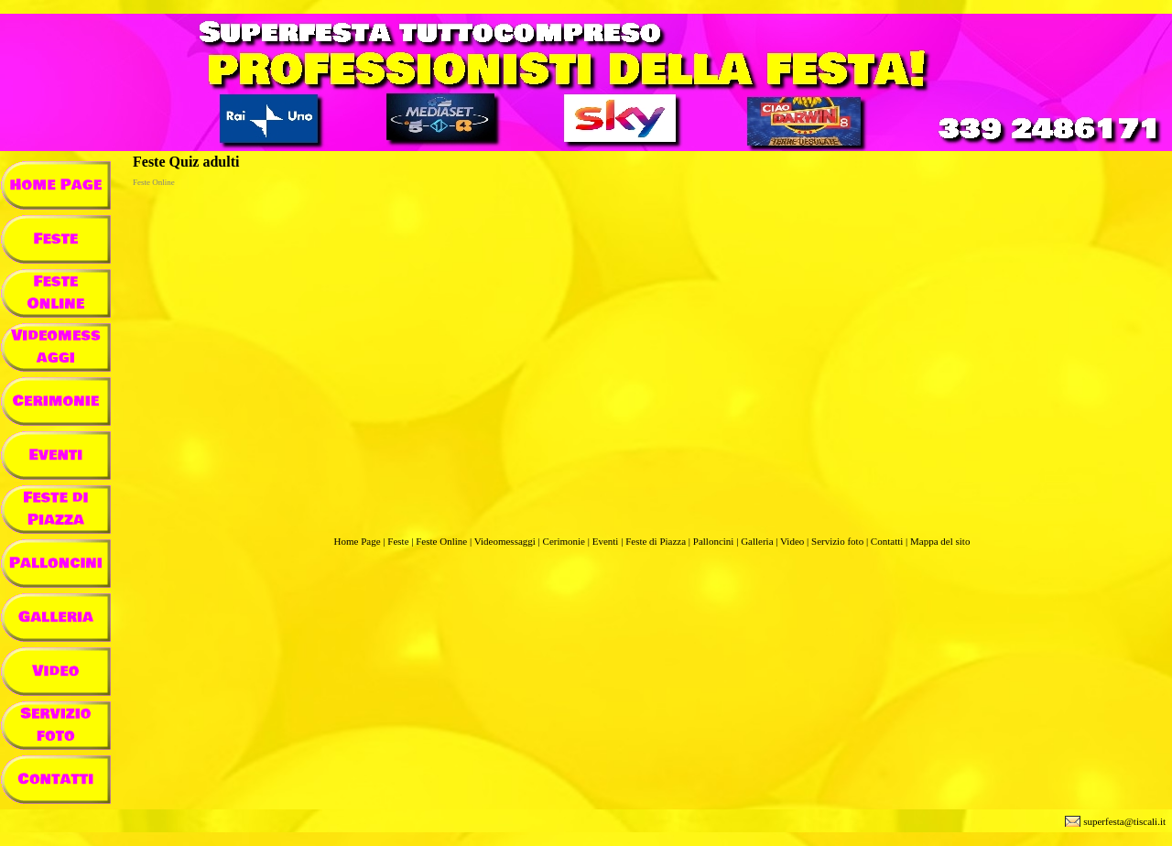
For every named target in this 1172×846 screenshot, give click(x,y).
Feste (397, 541)
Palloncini (713, 541)
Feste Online (441, 541)
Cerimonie (564, 541)
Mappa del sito (940, 541)
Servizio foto (837, 541)
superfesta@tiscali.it (1124, 821)
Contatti (887, 541)
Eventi (605, 541)
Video (792, 541)
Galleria (757, 541)
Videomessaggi (505, 541)
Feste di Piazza (655, 541)
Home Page (357, 541)
